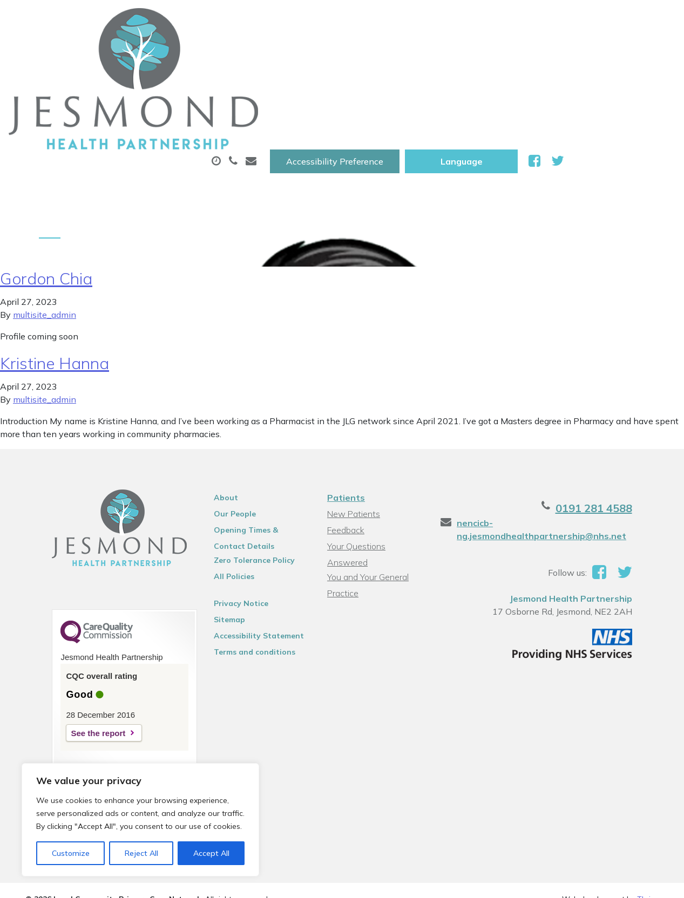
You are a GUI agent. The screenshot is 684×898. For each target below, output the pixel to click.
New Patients (622, 53)
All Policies (222, 503)
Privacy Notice (229, 530)
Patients (345, 424)
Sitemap (217, 547)
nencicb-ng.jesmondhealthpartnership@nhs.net (550, 456)
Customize (71, 853)
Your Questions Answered (376, 473)
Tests (542, 53)
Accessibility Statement (247, 563)
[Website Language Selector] (572, 20)
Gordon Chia (46, 205)
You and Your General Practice (367, 491)
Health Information (184, 91)
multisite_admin (44, 241)
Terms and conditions (242, 579)
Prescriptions (359, 53)
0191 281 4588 (620, 435)
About (157, 53)
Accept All (211, 853)
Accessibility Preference (446, 20)
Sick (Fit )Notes (459, 53)
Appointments (254, 53)
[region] (140, 819)
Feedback (344, 457)
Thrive (648, 829)
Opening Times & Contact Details (251, 458)
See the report (71, 660)
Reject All (141, 853)
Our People (223, 441)
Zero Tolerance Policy (242, 487)
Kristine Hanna (54, 290)
